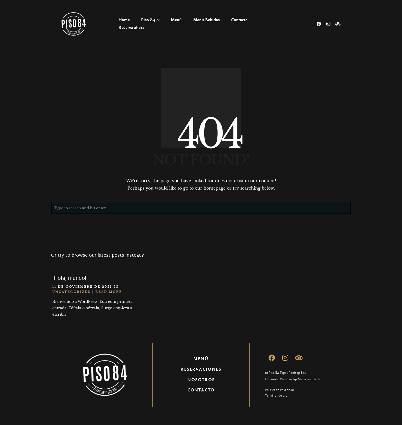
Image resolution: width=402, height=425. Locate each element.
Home (124, 19)
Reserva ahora (131, 27)
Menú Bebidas (206, 19)
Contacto (239, 19)
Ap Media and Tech (306, 379)
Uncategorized (71, 292)
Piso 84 (148, 19)
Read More (108, 292)
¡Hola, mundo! (69, 278)
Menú (176, 19)
